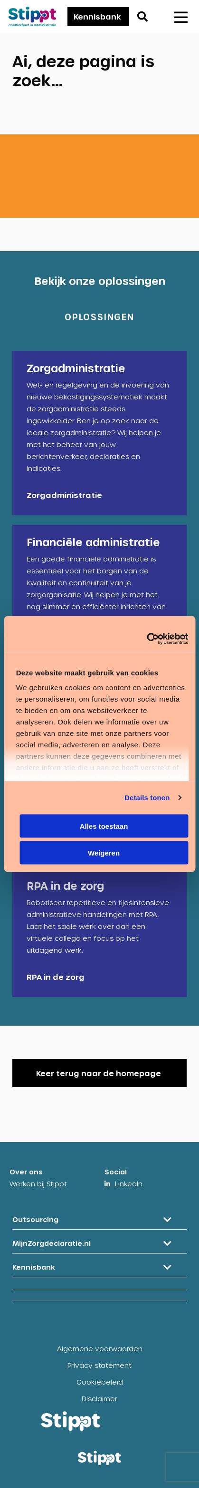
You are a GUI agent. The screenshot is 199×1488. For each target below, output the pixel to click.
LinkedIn (128, 1184)
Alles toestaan (104, 826)
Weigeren (104, 853)
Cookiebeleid (99, 1382)
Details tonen (147, 798)
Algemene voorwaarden (99, 1349)
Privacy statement (99, 1365)
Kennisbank (97, 16)
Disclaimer (99, 1399)
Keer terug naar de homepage (98, 1073)
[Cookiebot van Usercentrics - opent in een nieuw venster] (146, 639)
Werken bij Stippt (38, 1184)
